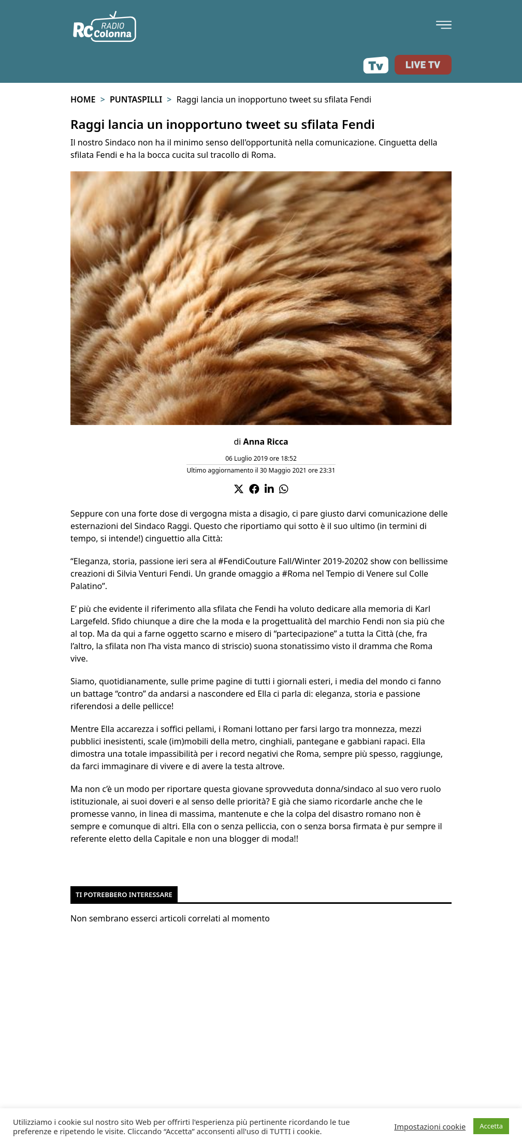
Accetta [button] (491, 1126)
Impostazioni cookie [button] (430, 1126)
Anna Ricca (265, 441)
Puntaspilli (136, 99)
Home (82, 99)
